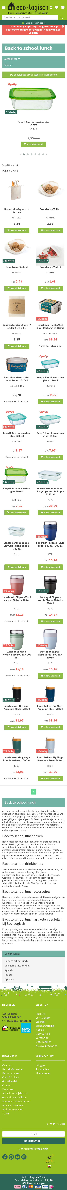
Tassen (8, 974)
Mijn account (43, 1073)
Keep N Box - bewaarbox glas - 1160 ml (50, 379)
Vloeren (40, 1021)
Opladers (10, 979)
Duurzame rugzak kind (17, 965)
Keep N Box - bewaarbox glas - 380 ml (16, 434)
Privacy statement (13, 1105)
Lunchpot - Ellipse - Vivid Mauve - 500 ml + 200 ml (17, 599)
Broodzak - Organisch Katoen (16, 211)
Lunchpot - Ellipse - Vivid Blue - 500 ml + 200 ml (50, 544)
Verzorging (42, 1037)
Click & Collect (10, 1077)
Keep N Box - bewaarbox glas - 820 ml (50, 434)
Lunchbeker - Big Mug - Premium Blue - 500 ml (50, 707)
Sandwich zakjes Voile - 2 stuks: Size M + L (17, 326)
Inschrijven (33, 1141)
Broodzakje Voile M (17, 267)
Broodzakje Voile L (50, 209)
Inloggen (41, 1065)
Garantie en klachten (14, 1097)
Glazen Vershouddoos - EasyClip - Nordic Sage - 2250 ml (50, 491)
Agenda (9, 970)
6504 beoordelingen (33, 1183)
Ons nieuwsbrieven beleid (33, 1149)
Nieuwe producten (46, 1046)
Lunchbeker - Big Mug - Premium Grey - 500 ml (50, 759)
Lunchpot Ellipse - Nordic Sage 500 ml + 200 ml (17, 654)
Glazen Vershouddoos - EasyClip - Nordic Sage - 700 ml (16, 545)
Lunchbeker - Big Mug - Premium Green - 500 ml (16, 759)
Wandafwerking (45, 1025)
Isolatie (40, 1013)
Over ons (7, 1065)
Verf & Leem (43, 1017)
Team (5, 1113)
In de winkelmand (33, 144)
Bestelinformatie (12, 1069)
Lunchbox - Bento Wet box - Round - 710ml (16, 379)
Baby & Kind (43, 1033)
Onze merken (43, 1042)
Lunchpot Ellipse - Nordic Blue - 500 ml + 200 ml (50, 654)
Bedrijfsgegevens (12, 1109)
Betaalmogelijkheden (14, 1093)
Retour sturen (10, 1073)
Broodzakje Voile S (50, 267)
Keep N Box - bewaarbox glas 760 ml (33, 123)
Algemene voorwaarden (16, 1101)
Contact (7, 1085)
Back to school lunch (16, 961)
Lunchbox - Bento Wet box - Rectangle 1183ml (50, 326)
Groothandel (9, 1081)
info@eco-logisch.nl (16, 1021)
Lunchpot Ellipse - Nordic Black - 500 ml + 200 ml (50, 600)
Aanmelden (42, 1069)
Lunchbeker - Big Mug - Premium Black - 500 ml (16, 707)
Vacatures (8, 1089)
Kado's (40, 1029)
